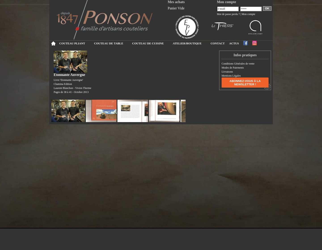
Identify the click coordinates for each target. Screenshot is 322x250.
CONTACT (218, 43)
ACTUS (234, 43)
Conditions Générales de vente (238, 63)
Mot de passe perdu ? (228, 14)
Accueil (53, 43)
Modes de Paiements (233, 67)
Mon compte (248, 14)
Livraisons (227, 71)
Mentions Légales (231, 75)
